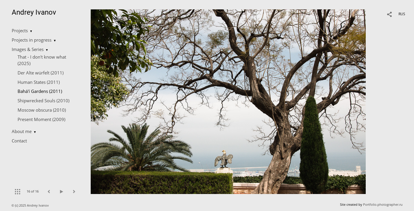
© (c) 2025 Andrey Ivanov (30, 205)
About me (22, 131)
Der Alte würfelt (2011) (40, 73)
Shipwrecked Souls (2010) (43, 100)
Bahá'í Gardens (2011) (40, 91)
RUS (401, 13)
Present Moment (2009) (41, 119)
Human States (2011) (39, 82)
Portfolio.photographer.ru (383, 204)
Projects (20, 30)
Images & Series (28, 49)
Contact (19, 141)
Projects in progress (31, 40)
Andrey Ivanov (34, 12)
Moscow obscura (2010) (42, 110)
